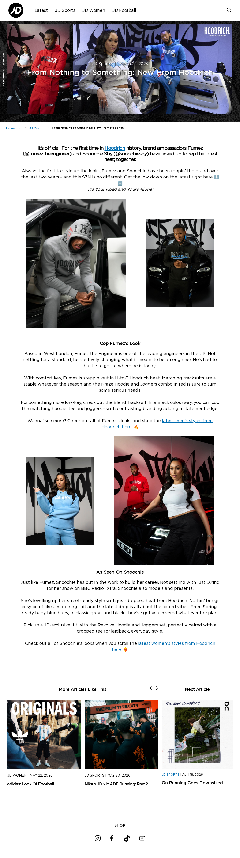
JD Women (93, 10)
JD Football (124, 10)
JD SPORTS (170, 774)
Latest (41, 10)
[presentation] (151, 688)
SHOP (119, 825)
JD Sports (65, 10)
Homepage (14, 128)
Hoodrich (115, 148)
